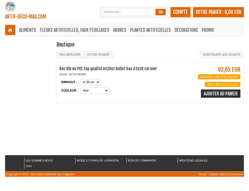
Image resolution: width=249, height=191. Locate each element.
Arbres (119, 30)
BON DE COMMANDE (142, 160)
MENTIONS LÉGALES (193, 160)
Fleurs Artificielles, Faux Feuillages (74, 30)
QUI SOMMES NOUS (39, 160)
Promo (208, 30)
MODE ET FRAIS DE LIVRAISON (98, 160)
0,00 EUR (233, 12)
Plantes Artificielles (150, 30)
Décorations (186, 30)
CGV (29, 166)
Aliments (27, 30)
